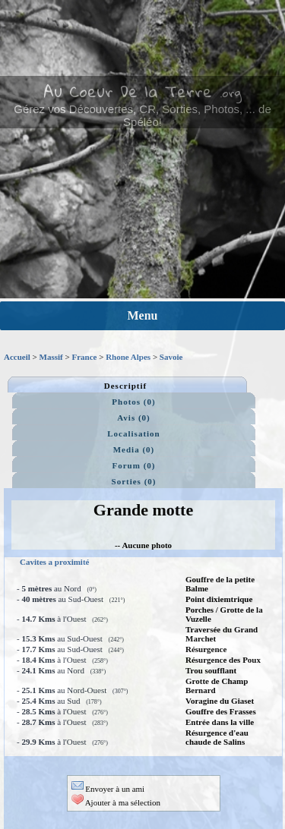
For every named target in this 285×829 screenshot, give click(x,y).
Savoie (171, 356)
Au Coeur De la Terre (127, 91)
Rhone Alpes (128, 356)
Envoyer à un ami (108, 788)
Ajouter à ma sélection (115, 802)
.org (231, 92)
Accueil (17, 356)
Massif (51, 356)
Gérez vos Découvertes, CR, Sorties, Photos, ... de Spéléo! (142, 115)
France (84, 356)
